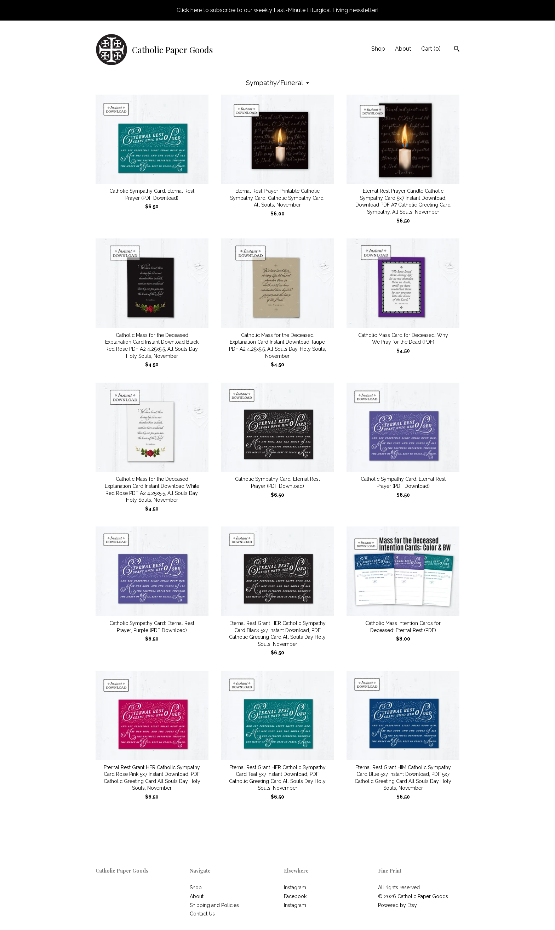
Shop (378, 48)
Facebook (295, 896)
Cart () (431, 48)
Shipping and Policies (214, 905)
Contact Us (202, 914)
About (403, 48)
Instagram (295, 887)
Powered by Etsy (397, 905)
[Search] (456, 49)
